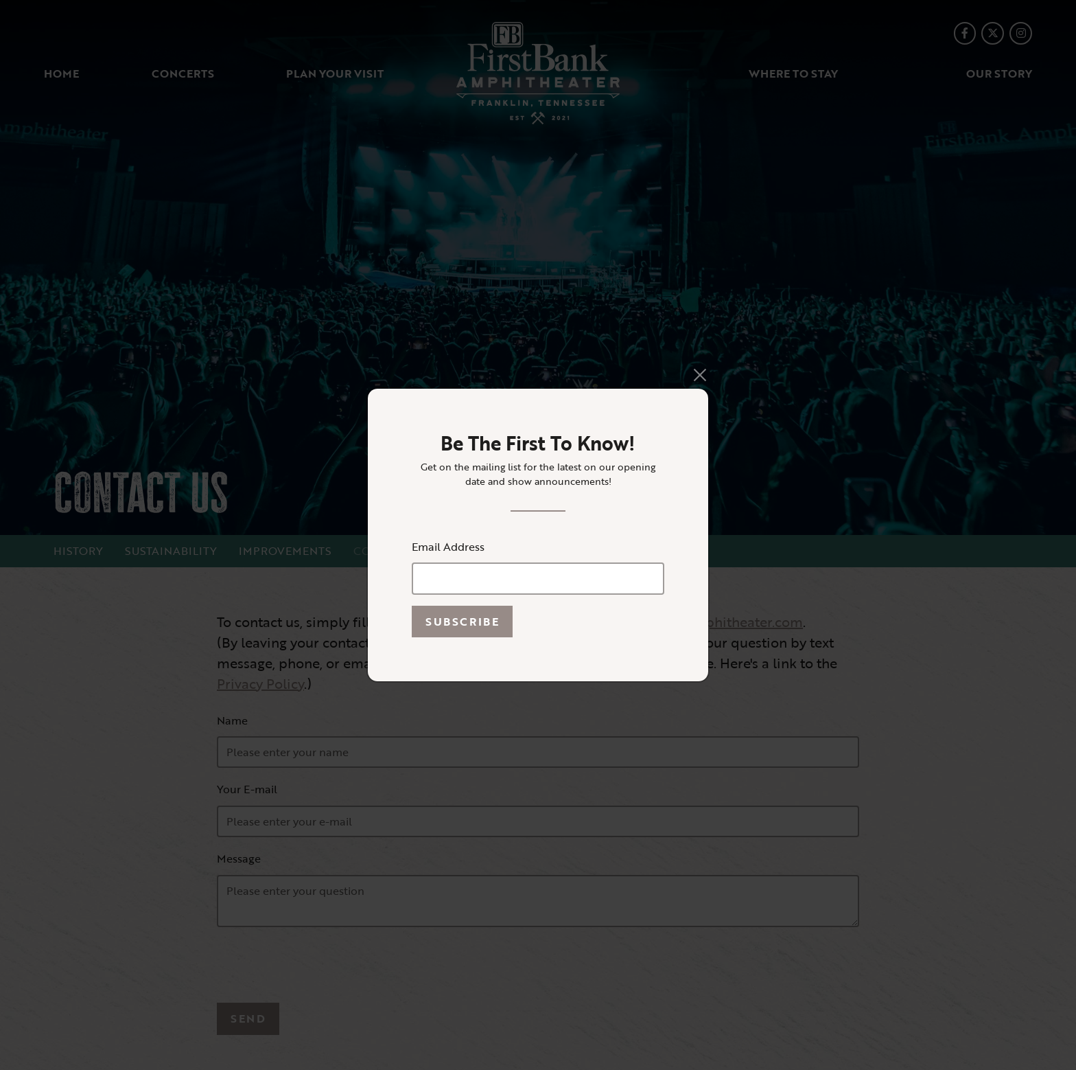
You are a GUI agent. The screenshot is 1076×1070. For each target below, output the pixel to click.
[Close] (700, 375)
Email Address (448, 546)
